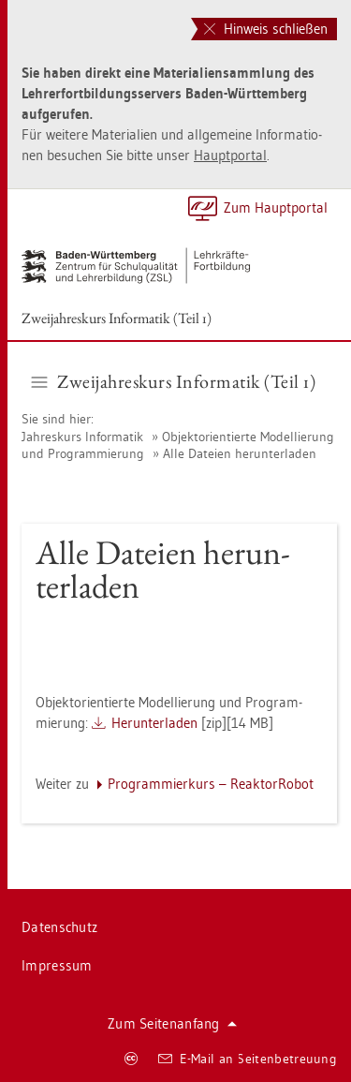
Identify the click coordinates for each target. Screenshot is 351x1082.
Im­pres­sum (57, 965)
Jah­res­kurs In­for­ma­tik (84, 436)
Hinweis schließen (266, 28)
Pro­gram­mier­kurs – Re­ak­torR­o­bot (211, 784)
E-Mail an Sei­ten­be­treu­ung (247, 1058)
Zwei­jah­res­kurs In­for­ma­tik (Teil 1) (117, 318)
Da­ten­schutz (59, 927)
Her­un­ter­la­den (154, 723)
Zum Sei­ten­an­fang (172, 1023)
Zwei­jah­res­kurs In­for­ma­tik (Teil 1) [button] (174, 381)
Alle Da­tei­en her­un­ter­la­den (239, 453)
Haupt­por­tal (230, 155)
